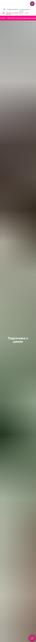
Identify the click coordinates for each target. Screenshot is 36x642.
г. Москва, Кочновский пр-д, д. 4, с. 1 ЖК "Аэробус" (17, 13)
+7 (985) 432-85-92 (13, 9)
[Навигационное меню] (32, 3)
